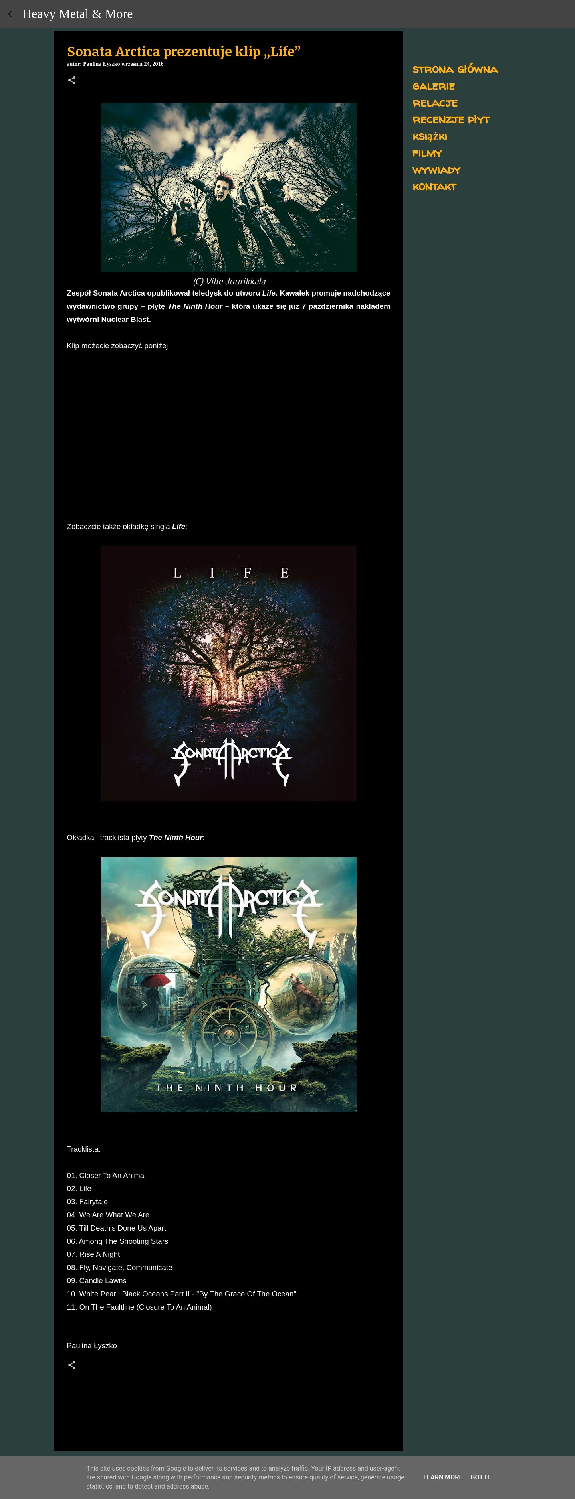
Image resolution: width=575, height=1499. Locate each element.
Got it (480, 1477)
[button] (72, 81)
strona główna (455, 68)
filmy (427, 152)
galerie (433, 85)
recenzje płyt (450, 118)
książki (429, 135)
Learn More (442, 1477)
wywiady (436, 169)
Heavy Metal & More (77, 13)
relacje (435, 102)
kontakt (434, 186)
